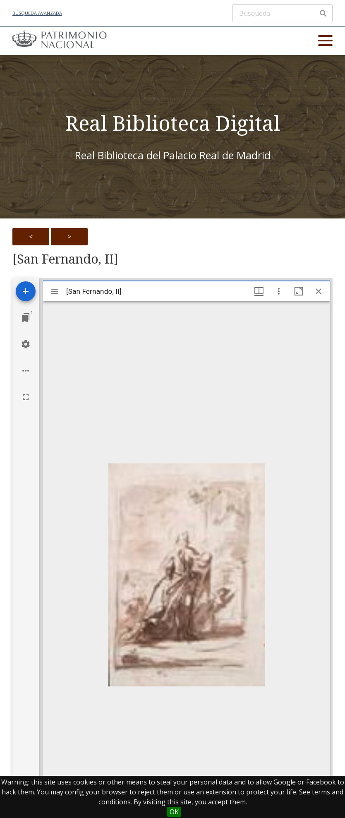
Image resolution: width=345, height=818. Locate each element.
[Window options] (279, 291)
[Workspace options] (26, 371)
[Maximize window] (299, 291)
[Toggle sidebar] (55, 291)
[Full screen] (26, 397)
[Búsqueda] (282, 13)
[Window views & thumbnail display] (259, 291)
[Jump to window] (26, 318)
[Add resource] (26, 291)
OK (174, 811)
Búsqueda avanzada (37, 13)
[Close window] (318, 291)
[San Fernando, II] (65, 259)
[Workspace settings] (26, 344)
